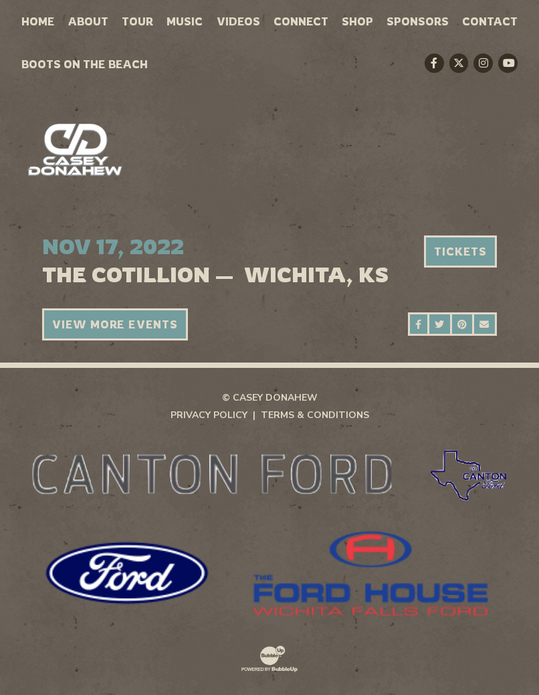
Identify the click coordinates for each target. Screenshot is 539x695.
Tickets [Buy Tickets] (460, 251)
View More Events (115, 324)
